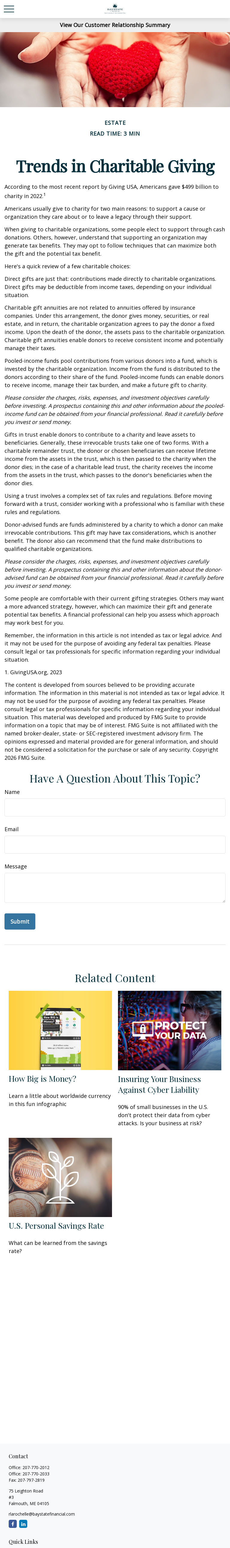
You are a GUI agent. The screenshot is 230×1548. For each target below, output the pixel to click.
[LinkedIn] (23, 1524)
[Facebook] (13, 1524)
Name (12, 791)
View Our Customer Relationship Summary (115, 25)
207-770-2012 (35, 1467)
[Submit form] (19, 921)
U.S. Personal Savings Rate (56, 1225)
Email (11, 829)
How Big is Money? (42, 1078)
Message (15, 866)
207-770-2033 (35, 1474)
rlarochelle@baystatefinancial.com (42, 1514)
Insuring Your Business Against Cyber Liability (159, 1084)
